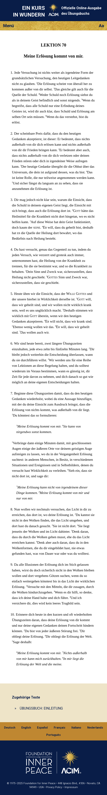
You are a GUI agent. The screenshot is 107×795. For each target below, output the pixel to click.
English (26, 727)
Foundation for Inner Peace (40, 783)
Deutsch (9, 727)
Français (59, 727)
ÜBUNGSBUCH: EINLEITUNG (41, 708)
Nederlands (95, 727)
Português (53, 735)
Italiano (76, 727)
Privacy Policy (54, 787)
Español (42, 727)
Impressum (71, 787)
